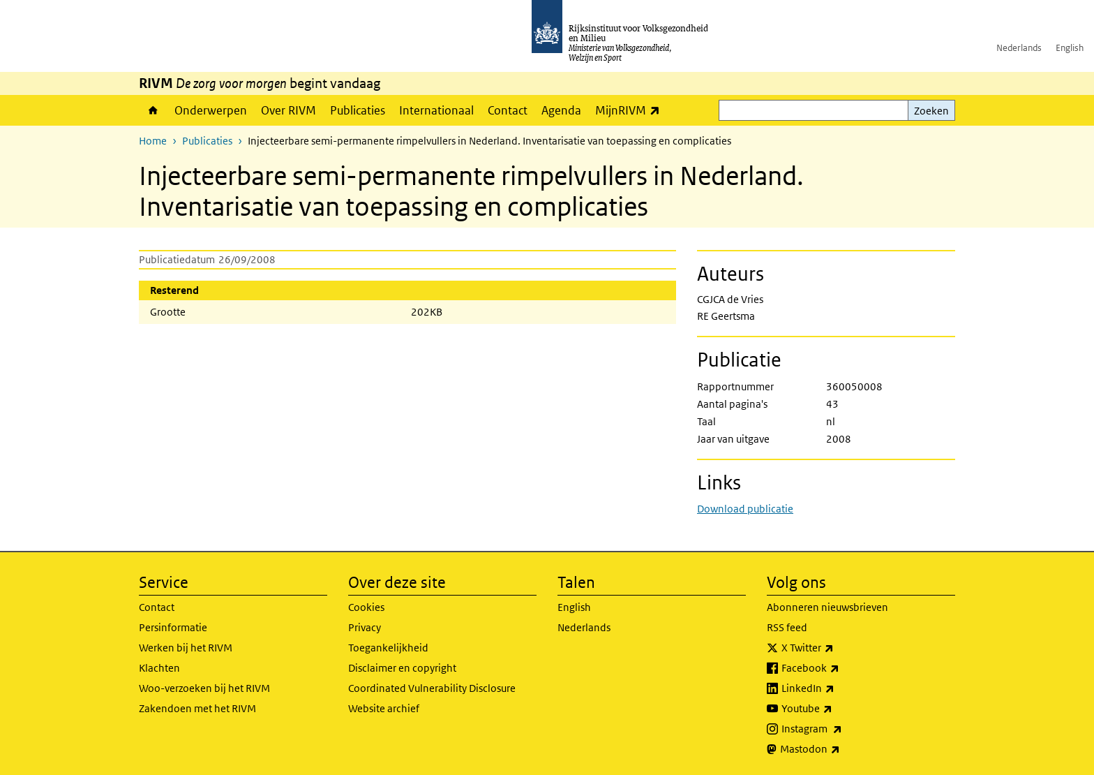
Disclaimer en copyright (402, 667)
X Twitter (838, 648)
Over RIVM (288, 110)
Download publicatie (745, 508)
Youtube (837, 708)
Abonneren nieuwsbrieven (827, 607)
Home (153, 110)
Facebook (841, 668)
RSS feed (787, 627)
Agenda (561, 110)
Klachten (159, 667)
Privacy (364, 627)
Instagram (842, 729)
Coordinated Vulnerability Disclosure (432, 688)
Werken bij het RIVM (185, 647)
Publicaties (357, 110)
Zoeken (931, 110)
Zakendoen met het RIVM (197, 708)
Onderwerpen (210, 110)
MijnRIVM (631, 110)
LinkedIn (838, 688)
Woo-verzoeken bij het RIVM (204, 688)
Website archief (383, 708)
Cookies (366, 607)
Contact (507, 110)
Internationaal (436, 110)
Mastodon (840, 749)
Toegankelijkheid (388, 647)
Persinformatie (173, 627)
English (1070, 48)
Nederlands (1019, 48)
